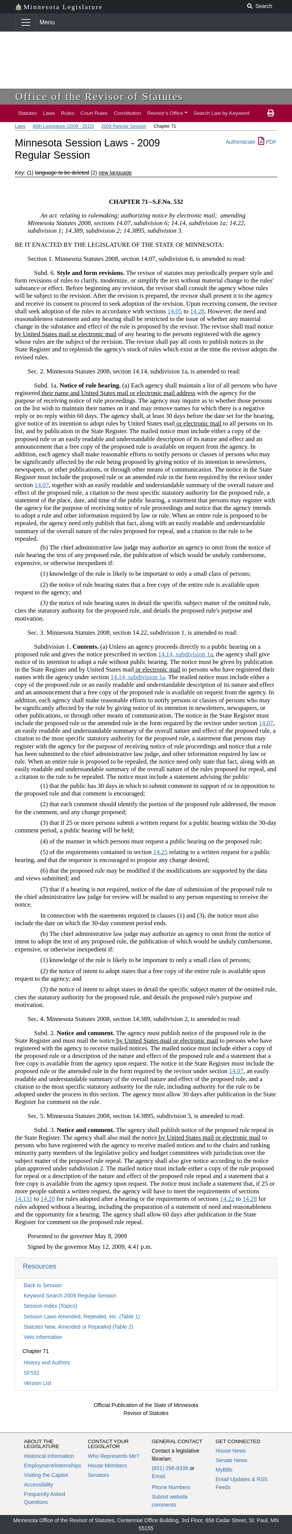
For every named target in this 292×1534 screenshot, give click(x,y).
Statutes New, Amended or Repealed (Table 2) (78, 1327)
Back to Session (43, 1285)
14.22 (227, 1198)
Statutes (27, 113)
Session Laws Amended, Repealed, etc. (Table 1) (82, 1316)
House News (231, 1451)
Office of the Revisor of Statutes (99, 96)
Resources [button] (39, 1266)
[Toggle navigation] (25, 22)
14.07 (42, 485)
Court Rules (94, 113)
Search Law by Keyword (221, 113)
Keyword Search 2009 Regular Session (70, 1296)
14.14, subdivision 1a (185, 654)
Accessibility (38, 1485)
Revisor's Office (165, 113)
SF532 (31, 1373)
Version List (37, 1383)
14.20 (48, 1198)
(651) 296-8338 (170, 1468)
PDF (267, 142)
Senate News (231, 1460)
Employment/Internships (52, 1466)
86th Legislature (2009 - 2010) (63, 126)
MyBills (224, 1470)
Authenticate (240, 142)
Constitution (127, 113)
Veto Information (43, 1337)
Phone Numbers (171, 1487)
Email (158, 1476)
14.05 (175, 311)
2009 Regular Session (123, 126)
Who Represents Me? (113, 1456)
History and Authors (47, 1362)
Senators (98, 1475)
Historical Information (49, 1456)
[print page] (270, 113)
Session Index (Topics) (50, 1306)
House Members (107, 1466)
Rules (68, 113)
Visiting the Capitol (46, 1475)
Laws (49, 113)
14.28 (197, 311)
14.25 (160, 852)
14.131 (23, 1198)
